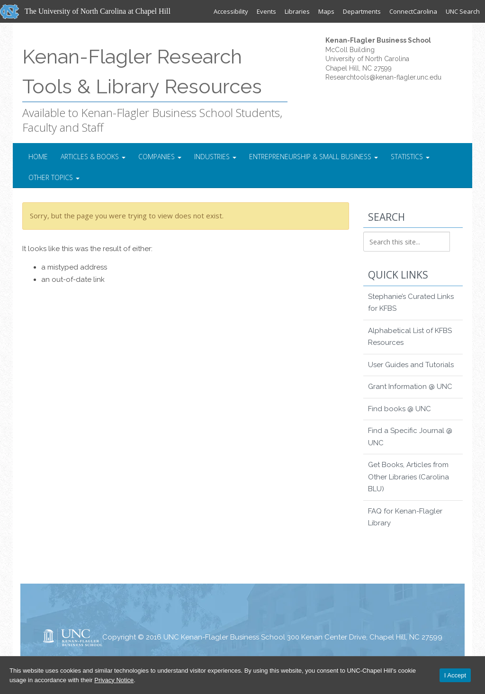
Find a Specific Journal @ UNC (410, 436)
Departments (362, 11)
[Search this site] (406, 242)
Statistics (410, 156)
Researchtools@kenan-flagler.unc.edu (383, 77)
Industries (215, 156)
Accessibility (231, 11)
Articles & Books (93, 156)
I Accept (455, 675)
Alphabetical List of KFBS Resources (410, 336)
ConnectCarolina (413, 11)
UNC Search (463, 11)
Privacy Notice (114, 680)
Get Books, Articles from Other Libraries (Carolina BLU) (408, 476)
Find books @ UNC (399, 409)
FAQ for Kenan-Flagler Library (405, 517)
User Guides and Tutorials (411, 365)
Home (38, 156)
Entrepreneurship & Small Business (313, 156)
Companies (159, 156)
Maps (326, 11)
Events (266, 11)
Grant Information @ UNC (410, 386)
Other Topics (54, 177)
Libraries (297, 11)
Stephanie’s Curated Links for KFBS (411, 302)
